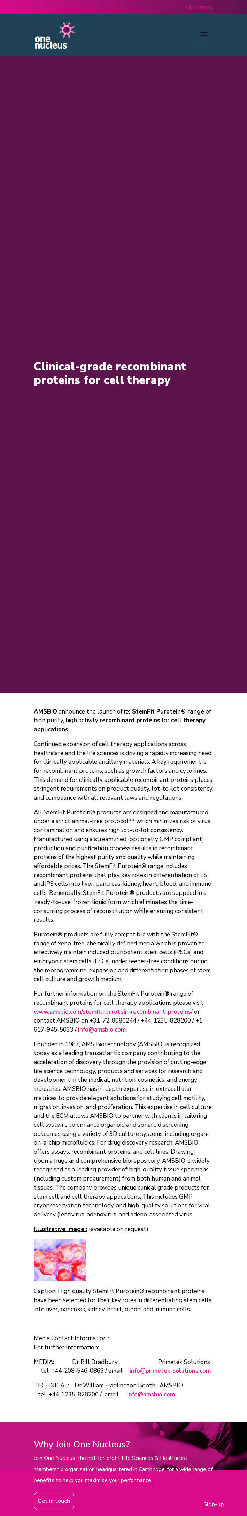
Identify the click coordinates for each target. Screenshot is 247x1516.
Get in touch (54, 1501)
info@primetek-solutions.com (170, 1371)
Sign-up (213, 1504)
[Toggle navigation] (204, 35)
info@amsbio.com (102, 1030)
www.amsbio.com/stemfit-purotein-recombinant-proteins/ (113, 1012)
